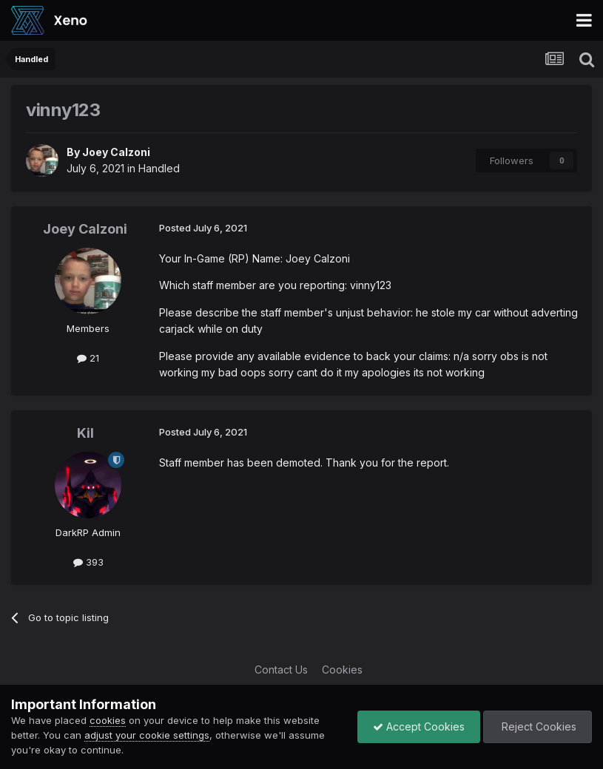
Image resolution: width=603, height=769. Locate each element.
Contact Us (281, 669)
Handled (159, 168)
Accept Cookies (419, 726)
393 (88, 562)
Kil (85, 433)
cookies (108, 720)
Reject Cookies (537, 726)
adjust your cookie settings (146, 735)
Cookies (342, 669)
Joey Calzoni (116, 152)
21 (88, 358)
